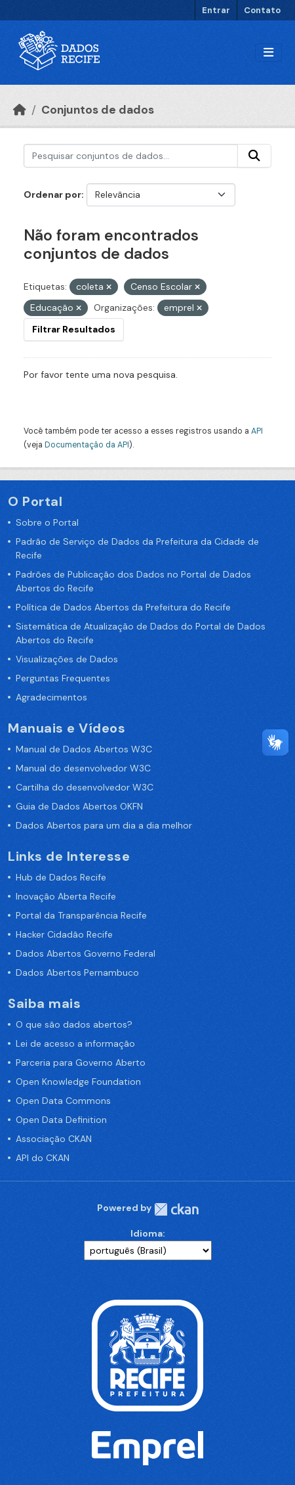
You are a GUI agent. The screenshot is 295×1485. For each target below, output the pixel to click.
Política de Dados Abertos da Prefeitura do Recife (123, 607)
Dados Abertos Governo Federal (85, 953)
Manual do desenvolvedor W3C (83, 768)
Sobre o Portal (47, 522)
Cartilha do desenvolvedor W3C (84, 787)
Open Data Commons (63, 1101)
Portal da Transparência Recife (81, 915)
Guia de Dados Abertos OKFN (79, 806)
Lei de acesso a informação (75, 1043)
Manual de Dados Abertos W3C (84, 749)
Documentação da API (87, 445)
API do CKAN (42, 1158)
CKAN (176, 1209)
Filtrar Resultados (73, 329)
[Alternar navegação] (268, 52)
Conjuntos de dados (97, 110)
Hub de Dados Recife (61, 877)
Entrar (216, 10)
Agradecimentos (51, 697)
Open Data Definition (61, 1120)
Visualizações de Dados (67, 659)
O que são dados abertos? (74, 1024)
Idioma (146, 1233)
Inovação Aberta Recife (66, 896)
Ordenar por (52, 194)
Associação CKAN (54, 1139)
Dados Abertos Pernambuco (77, 972)
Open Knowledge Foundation (78, 1081)
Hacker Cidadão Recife (64, 934)
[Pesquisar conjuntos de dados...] (131, 156)
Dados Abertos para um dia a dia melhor (104, 825)
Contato (262, 10)
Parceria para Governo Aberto (81, 1062)
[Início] (19, 110)
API (257, 431)
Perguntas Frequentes (63, 678)
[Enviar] (254, 156)
